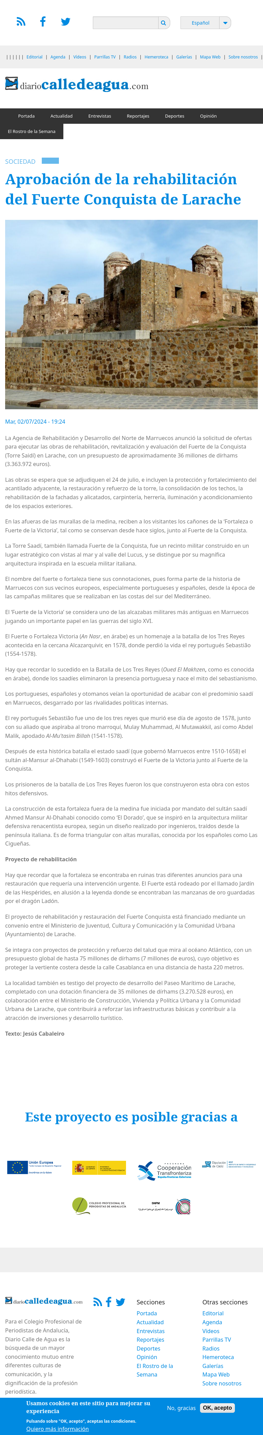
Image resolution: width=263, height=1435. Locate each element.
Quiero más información (57, 1430)
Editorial (35, 57)
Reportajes (138, 116)
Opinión (208, 116)
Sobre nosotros (243, 57)
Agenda (58, 57)
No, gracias (181, 1409)
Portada (26, 116)
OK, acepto (217, 1409)
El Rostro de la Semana (31, 131)
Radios (130, 57)
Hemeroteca (156, 57)
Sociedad (20, 161)
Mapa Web (210, 57)
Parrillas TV (105, 57)
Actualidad (61, 116)
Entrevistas (99, 116)
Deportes (174, 116)
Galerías (184, 57)
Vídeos (79, 57)
